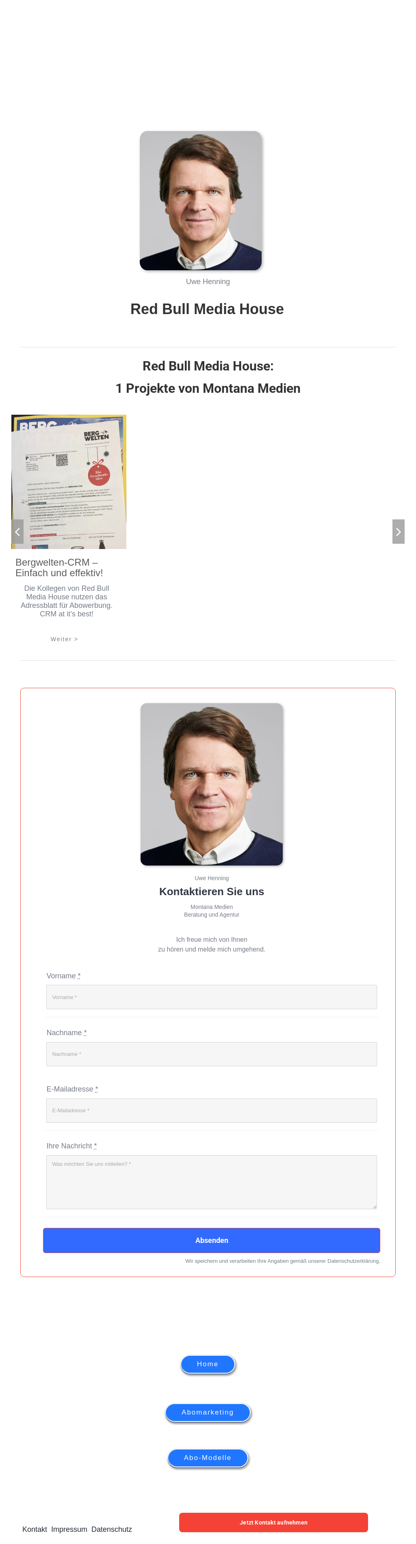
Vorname (63, 976)
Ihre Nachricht (71, 1146)
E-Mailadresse (72, 1089)
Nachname (66, 1033)
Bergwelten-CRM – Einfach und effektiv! (59, 567)
